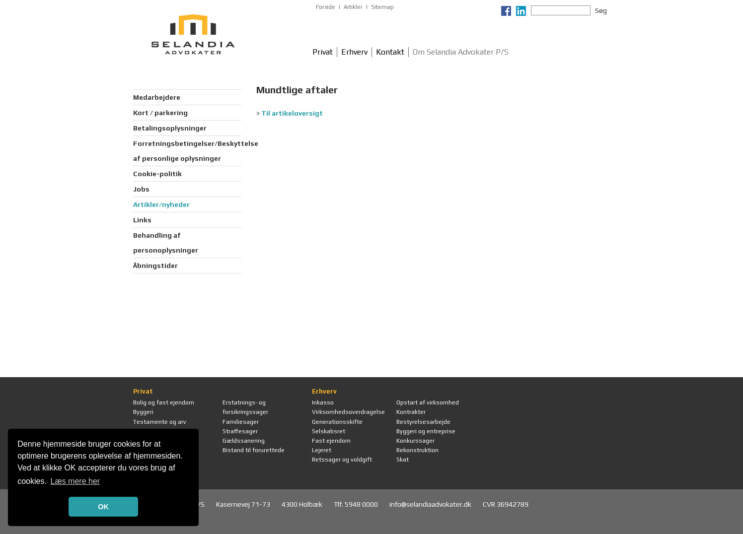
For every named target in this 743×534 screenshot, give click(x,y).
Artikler (353, 7)
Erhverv (354, 52)
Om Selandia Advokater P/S (461, 52)
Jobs (141, 189)
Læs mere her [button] (75, 481)
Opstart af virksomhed (427, 402)
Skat (402, 459)
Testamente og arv (159, 421)
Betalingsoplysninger (170, 128)
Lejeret (321, 450)
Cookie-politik (157, 174)
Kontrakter (411, 411)
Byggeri (143, 411)
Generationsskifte (337, 421)
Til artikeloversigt (292, 113)
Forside (325, 7)
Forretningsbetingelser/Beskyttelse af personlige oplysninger (187, 150)
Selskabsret (328, 431)
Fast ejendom (331, 440)
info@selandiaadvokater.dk (431, 504)
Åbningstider (155, 265)
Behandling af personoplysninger (165, 242)
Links (142, 220)
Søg (601, 10)
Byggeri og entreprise (425, 431)
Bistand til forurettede (254, 450)
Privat (322, 52)
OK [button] (103, 507)
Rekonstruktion (417, 450)
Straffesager (240, 431)
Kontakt (390, 52)
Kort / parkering (160, 113)
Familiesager (241, 421)
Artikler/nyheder (161, 204)
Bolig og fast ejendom (163, 402)
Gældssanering (244, 440)
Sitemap (382, 7)
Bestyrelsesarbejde (423, 421)
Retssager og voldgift (342, 459)
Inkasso (323, 402)
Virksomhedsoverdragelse (348, 411)
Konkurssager (415, 440)
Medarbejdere (156, 97)
